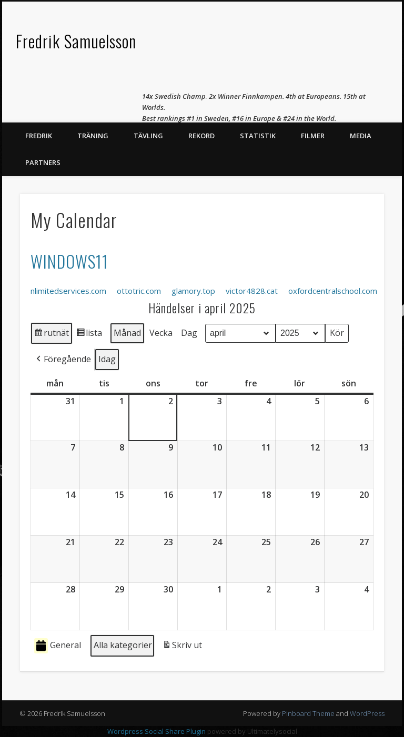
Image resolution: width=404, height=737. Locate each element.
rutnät (51, 334)
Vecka (161, 332)
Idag (107, 358)
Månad (127, 332)
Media (360, 135)
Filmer (313, 135)
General (57, 645)
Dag (189, 332)
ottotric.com (139, 290)
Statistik (258, 135)
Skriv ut (182, 647)
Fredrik (38, 135)
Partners (42, 162)
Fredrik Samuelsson (76, 40)
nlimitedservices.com (68, 290)
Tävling (148, 135)
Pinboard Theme (308, 713)
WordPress (367, 713)
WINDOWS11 (69, 261)
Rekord (201, 135)
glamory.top (193, 290)
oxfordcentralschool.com (332, 290)
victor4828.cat (252, 290)
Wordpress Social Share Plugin (157, 731)
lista (89, 334)
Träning (92, 135)
